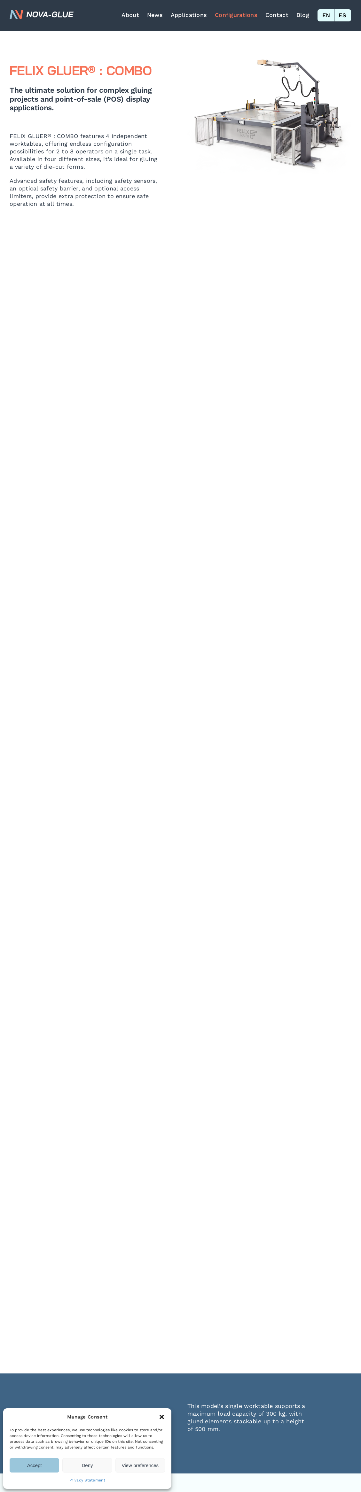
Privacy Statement (87, 1480)
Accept (34, 1465)
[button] (162, 1417)
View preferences (140, 1465)
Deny (87, 1465)
